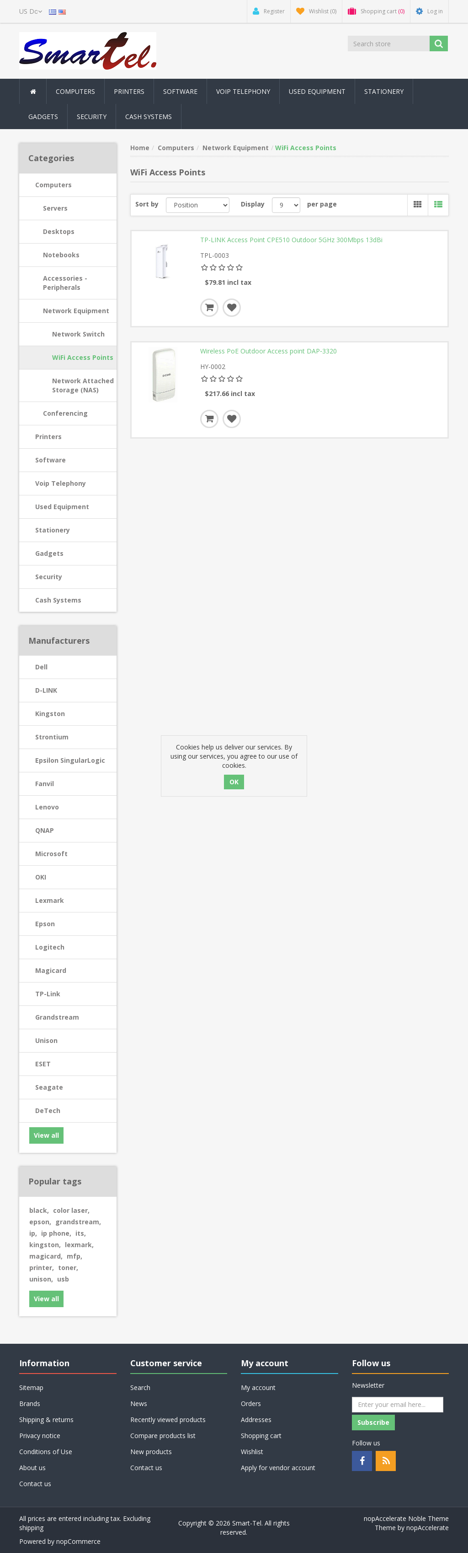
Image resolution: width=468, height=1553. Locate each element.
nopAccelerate (427, 1527)
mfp (74, 1256)
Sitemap (31, 1387)
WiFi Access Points (82, 357)
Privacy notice (39, 1435)
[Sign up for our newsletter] (397, 1404)
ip (33, 1233)
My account (258, 1387)
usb (63, 1279)
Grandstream (57, 1017)
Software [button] (180, 91)
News (138, 1403)
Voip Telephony (60, 483)
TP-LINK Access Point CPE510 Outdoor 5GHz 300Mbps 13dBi (291, 240)
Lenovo (47, 807)
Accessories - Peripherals (65, 283)
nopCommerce (78, 1541)
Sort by (147, 204)
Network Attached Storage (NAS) (83, 385)
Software (50, 460)
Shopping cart (261, 1435)
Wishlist (252, 1451)
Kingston (50, 713)
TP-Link (47, 993)
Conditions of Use (45, 1451)
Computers (53, 184)
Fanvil (44, 783)
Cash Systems (58, 600)
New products (151, 1451)
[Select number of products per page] (286, 205)
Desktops (58, 231)
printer (41, 1267)
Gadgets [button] (43, 116)
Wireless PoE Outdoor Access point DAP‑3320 (268, 351)
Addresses (256, 1419)
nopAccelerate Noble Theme (406, 1518)
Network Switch (78, 334)
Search (140, 1387)
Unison (46, 1040)
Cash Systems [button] (148, 116)
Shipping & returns (46, 1419)
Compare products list (163, 1435)
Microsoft (51, 853)
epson (40, 1221)
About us (32, 1467)
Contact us (35, 1483)
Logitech (49, 947)
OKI (40, 877)
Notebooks (61, 254)
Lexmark (49, 900)
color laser (71, 1210)
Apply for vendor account (278, 1467)
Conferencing (65, 413)
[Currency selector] (30, 11)
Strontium (52, 737)
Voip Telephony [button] (243, 91)
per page (322, 204)
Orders (251, 1403)
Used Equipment (317, 91)
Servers (55, 208)
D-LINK (46, 690)
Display (253, 204)
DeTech (47, 1110)
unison (41, 1279)
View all (46, 1135)
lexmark (79, 1244)
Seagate (49, 1087)
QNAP (44, 830)
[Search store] (389, 43)
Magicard (50, 970)
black (39, 1210)
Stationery (384, 91)
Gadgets (49, 553)
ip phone (56, 1233)
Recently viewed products (168, 1419)
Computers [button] (75, 91)
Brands (29, 1403)
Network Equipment (76, 310)
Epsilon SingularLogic (70, 760)
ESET (43, 1063)
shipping (31, 1527)
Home (139, 147)
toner (68, 1267)
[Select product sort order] (198, 205)
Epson (45, 923)
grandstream (78, 1221)
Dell (41, 666)
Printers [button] (129, 91)
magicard (46, 1256)
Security (91, 116)
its (80, 1233)
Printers (48, 436)
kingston (45, 1244)
